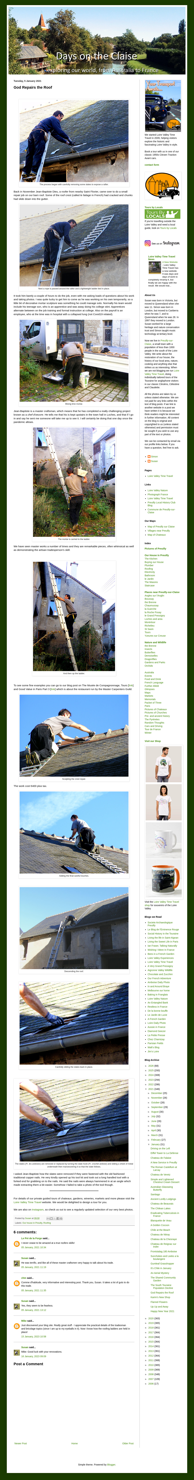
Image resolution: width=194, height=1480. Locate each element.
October (155, 1102)
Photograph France (158, 494)
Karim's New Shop (160, 1297)
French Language (154, 682)
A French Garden (157, 1019)
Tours (147, 632)
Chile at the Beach (160, 1230)
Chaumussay (152, 605)
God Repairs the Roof (162, 1292)
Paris (147, 706)
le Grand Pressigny (155, 615)
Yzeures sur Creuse (155, 635)
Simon (154, 456)
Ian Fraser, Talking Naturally (162, 945)
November (157, 1097)
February (156, 1139)
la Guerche (150, 609)
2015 (151, 1341)
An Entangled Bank (158, 1002)
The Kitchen (151, 558)
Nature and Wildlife (155, 642)
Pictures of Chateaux (156, 709)
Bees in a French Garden (161, 954)
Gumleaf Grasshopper (162, 1263)
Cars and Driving (153, 726)
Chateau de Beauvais (162, 1203)
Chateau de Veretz (160, 1174)
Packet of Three (153, 702)
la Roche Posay (153, 612)
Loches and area (153, 619)
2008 (151, 1374)
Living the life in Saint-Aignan (163, 937)
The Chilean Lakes (161, 1208)
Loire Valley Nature (158, 490)
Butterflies (150, 652)
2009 (151, 1369)
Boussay (149, 598)
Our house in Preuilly (32, 1223)
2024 (151, 1075)
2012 (151, 1355)
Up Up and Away (159, 1306)
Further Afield (152, 686)
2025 (151, 1070)
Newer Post (20, 1443)
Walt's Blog (153, 1047)
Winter (148, 732)
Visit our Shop (153, 741)
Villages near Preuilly (159, 530)
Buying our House (154, 562)
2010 (151, 1365)
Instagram (38, 1209)
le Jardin (149, 578)
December (157, 1093)
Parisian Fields (155, 1043)
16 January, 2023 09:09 (33, 1356)
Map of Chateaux (157, 534)
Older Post (128, 1443)
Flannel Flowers (159, 1302)
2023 (151, 1079)
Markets (149, 695)
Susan (24, 1258)
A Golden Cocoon (160, 1225)
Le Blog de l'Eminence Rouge (163, 929)
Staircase (150, 585)
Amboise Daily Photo (159, 982)
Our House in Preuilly (157, 555)
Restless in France (157, 1006)
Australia (149, 672)
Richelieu (150, 625)
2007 (151, 1379)
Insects (148, 649)
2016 (151, 1337)
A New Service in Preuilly (164, 1162)
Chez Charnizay (156, 1039)
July (153, 1116)
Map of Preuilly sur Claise (161, 526)
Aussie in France (156, 1027)
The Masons (151, 582)
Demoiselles (151, 655)
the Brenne (150, 602)
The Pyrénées (152, 719)
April (154, 1130)
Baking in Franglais (158, 994)
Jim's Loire (153, 1051)
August (155, 1111)
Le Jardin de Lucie (157, 1015)
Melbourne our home (159, 990)
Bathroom (150, 575)
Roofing (47, 1223)
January (155, 1144)
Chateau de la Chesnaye (164, 1239)
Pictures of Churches (156, 712)
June (154, 1121)
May (153, 1125)
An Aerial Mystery (160, 1273)
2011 (151, 1360)
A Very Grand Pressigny (160, 966)
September (157, 1107)
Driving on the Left (160, 1148)
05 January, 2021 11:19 (33, 1267)
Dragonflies (151, 659)
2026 (151, 1065)
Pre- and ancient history (157, 716)
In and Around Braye (158, 986)
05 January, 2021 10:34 (33, 1247)
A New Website (170, 262)
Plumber (149, 565)
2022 (151, 1084)
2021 (151, 1089)
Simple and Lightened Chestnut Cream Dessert (165, 1181)
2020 (151, 1318)
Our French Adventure (159, 978)
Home (74, 1443)
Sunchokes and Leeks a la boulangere (165, 1257)
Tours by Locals (154, 207)
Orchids (149, 665)
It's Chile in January (161, 1268)
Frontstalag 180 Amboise (164, 1251)
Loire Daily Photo (157, 1023)
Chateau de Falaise (161, 1158)
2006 (151, 1383)
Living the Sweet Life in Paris (163, 941)
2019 (151, 1323)
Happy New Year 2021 (162, 1311)
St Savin (149, 629)
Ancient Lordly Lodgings (163, 1199)
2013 (151, 1351)
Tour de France (153, 729)
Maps (147, 692)
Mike (24, 1320)
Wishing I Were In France (161, 949)
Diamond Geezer (157, 1031)
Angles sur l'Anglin (154, 595)
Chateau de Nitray (160, 1234)
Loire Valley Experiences (161, 958)
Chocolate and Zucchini (160, 974)
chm (23, 1278)
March (154, 1135)
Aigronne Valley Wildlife (160, 970)
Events (148, 675)
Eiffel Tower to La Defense (164, 1153)
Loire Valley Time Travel (27, 1202)
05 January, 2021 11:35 (33, 1290)
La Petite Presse (156, 1035)
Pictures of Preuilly (155, 548)
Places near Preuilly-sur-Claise (162, 592)
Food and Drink (153, 679)
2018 (151, 1327)
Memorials (150, 699)
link (131, 685)
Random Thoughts (154, 722)
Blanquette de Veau (161, 1220)
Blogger (111, 1464)
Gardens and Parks (155, 662)
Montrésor (150, 622)
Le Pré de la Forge (31, 1238)
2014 (151, 1346)
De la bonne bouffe (158, 1010)
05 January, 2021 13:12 (33, 1310)
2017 (151, 1332)
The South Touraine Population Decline (162, 1286)
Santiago (155, 1194)
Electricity (150, 572)
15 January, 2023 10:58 (33, 1336)
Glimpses (150, 689)
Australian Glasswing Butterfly (162, 1188)
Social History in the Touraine (163, 933)
